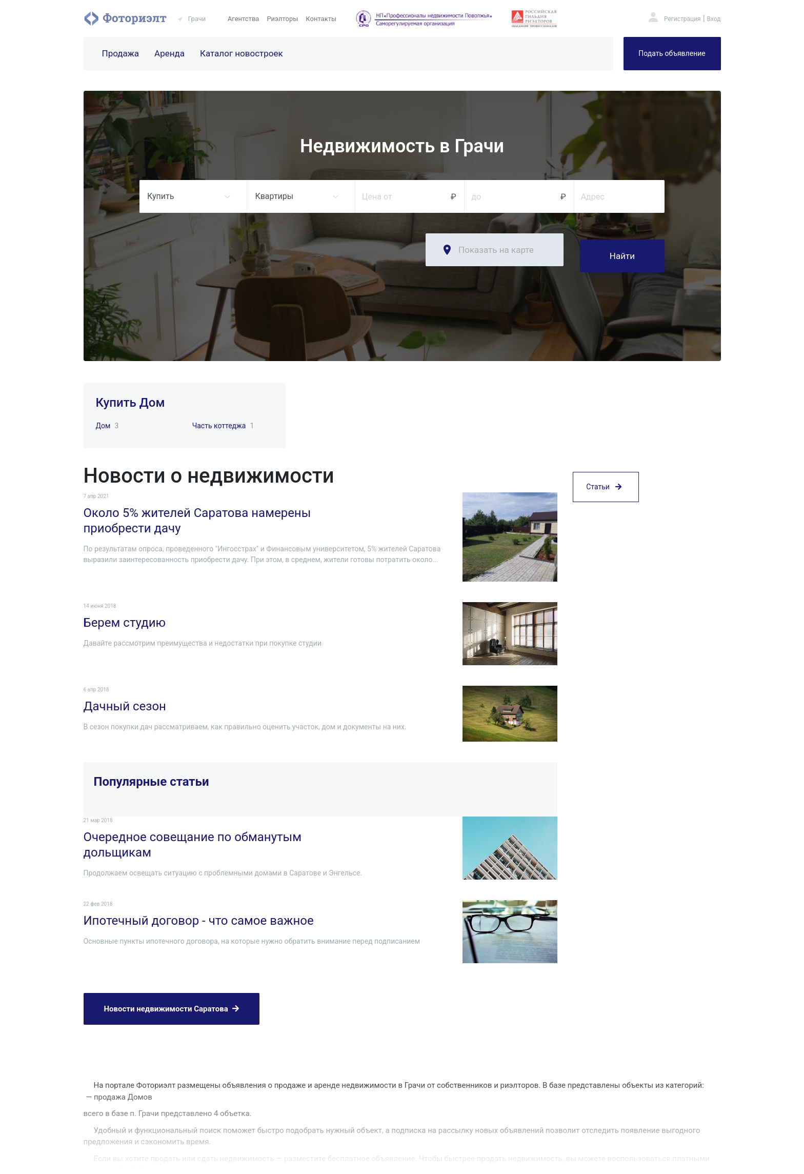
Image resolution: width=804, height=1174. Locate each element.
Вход (714, 19)
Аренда (169, 53)
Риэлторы (282, 19)
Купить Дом (130, 396)
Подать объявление (671, 53)
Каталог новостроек (241, 53)
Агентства (243, 19)
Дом (103, 419)
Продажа (120, 53)
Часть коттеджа (219, 419)
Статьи (603, 535)
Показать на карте (496, 250)
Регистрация (682, 19)
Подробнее (101, 1105)
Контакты (321, 19)
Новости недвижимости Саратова (171, 948)
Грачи (197, 19)
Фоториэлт (125, 18)
